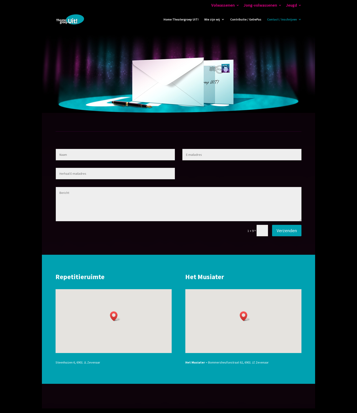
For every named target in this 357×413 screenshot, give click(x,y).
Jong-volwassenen (260, 5)
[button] (115, 316)
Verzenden (287, 230)
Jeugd (291, 5)
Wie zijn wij (212, 19)
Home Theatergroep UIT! (181, 19)
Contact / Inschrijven (282, 19)
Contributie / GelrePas (245, 19)
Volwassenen (223, 5)
